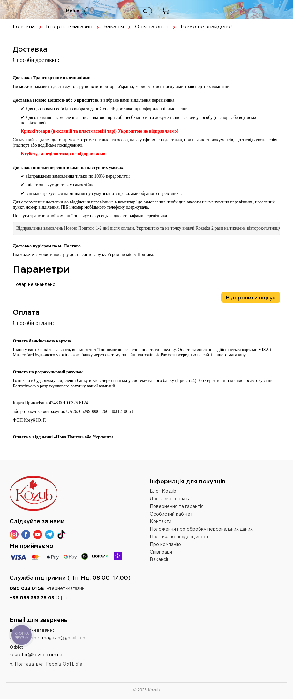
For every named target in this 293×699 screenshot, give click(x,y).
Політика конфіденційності (180, 537)
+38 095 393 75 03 (32, 598)
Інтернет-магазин (69, 27)
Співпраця (161, 552)
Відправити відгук (250, 297)
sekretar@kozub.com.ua (36, 655)
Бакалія (113, 27)
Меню (72, 11)
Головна (24, 27)
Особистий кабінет (171, 514)
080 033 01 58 (27, 589)
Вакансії (159, 560)
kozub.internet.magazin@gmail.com (48, 638)
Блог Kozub (163, 491)
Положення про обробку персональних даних (201, 529)
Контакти (160, 522)
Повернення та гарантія (177, 507)
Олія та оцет (152, 27)
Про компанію (165, 545)
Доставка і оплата (170, 499)
